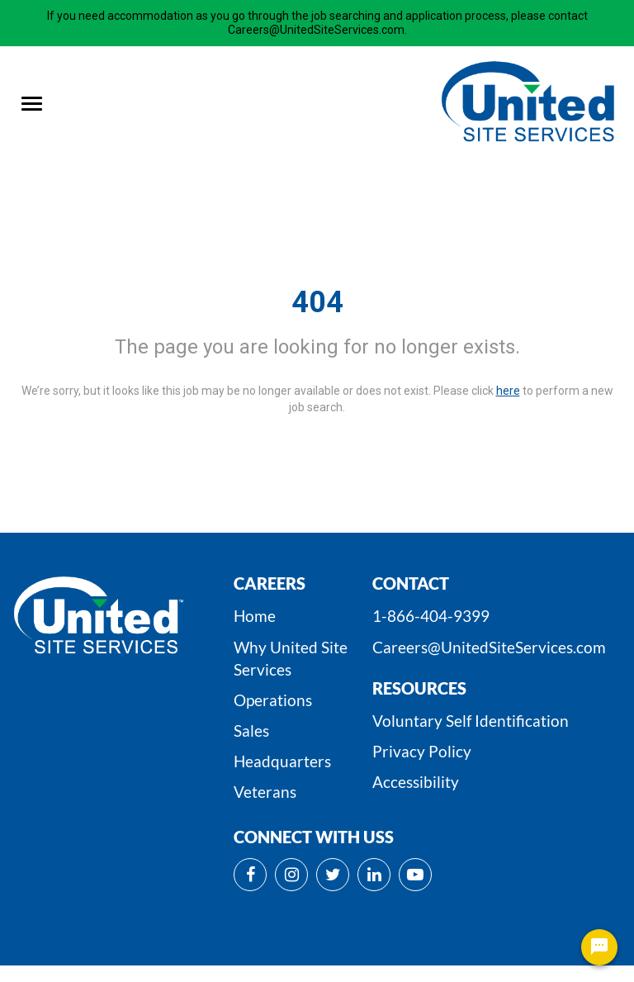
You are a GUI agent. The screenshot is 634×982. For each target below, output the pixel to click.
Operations (273, 699)
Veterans (265, 791)
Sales (251, 730)
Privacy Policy (421, 751)
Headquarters (282, 761)
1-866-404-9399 (431, 615)
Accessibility (415, 781)
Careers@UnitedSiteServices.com (489, 647)
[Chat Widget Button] (599, 947)
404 (317, 302)
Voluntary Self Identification (470, 720)
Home (255, 615)
